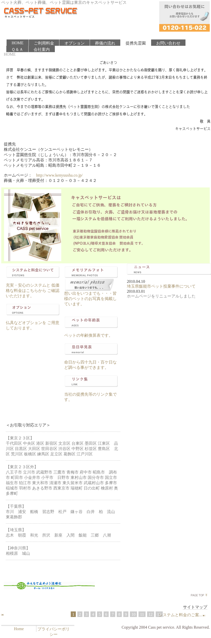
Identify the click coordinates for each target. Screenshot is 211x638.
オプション (74, 43)
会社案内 (42, 49)
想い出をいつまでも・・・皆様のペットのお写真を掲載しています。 (90, 298)
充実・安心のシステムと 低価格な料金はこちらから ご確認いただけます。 (32, 290)
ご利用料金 (44, 43)
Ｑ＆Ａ (17, 49)
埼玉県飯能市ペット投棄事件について (161, 286)
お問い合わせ (168, 43)
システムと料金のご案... (182, 615)
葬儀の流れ (105, 43)
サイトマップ (195, 607)
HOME (18, 43)
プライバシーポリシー (53, 631)
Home (19, 629)
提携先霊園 (136, 43)
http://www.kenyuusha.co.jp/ (59, 175)
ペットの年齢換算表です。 (88, 335)
